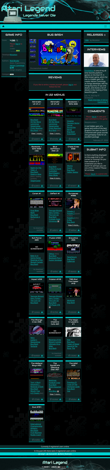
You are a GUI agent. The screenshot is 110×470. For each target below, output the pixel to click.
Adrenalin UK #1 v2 (55, 103)
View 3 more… (73, 225)
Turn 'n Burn (35, 382)
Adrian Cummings (17, 65)
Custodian (53, 171)
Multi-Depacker (55, 387)
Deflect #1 (55, 193)
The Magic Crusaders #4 (73, 322)
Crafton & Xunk (55, 169)
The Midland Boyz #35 (36, 364)
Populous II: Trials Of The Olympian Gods (73, 384)
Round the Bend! (71, 128)
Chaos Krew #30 (73, 148)
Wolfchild (71, 300)
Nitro (33, 338)
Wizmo (70, 166)
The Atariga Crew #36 (36, 321)
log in (18, 44)
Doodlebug (89, 70)
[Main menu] (105, 26)
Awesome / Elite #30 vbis (36, 149)
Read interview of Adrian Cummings (98, 101)
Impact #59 (36, 279)
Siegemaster (36, 126)
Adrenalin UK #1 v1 (36, 103)
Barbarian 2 (35, 217)
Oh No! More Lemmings (36, 123)
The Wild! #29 (73, 364)
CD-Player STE (54, 305)
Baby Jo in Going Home (36, 257)
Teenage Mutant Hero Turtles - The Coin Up (55, 212)
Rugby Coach (36, 435)
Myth (33, 212)
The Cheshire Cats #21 (55, 322)
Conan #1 (36, 193)
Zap (68, 391)
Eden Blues (53, 175)
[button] (42, 52)
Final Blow (35, 210)
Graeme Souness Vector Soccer (73, 123)
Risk (68, 340)
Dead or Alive (36, 174)
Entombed (71, 134)
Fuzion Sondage (55, 260)
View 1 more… (37, 133)
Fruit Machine (36, 432)
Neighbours (72, 257)
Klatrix (69, 168)
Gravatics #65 (73, 239)
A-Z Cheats (35, 393)
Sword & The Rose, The (72, 347)
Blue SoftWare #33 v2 (55, 149)
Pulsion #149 (55, 279)
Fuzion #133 (55, 238)
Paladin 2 (71, 211)
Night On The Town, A (36, 169)
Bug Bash (34, 120)
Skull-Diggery (54, 173)
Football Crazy (54, 382)
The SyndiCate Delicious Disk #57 (55, 366)
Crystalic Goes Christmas (54, 220)
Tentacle (34, 346)
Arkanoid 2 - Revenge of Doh (37, 385)
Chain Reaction (37, 128)
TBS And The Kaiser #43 (73, 281)
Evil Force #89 (36, 239)
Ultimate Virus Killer (54, 345)
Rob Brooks (14, 61)
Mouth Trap (35, 391)
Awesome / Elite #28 (73, 103)
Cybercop (71, 261)
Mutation (13, 54)
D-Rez (69, 220)
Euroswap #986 (73, 194)
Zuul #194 (36, 407)
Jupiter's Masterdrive (35, 341)
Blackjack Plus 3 (55, 258)
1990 (87, 40)
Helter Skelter (72, 172)
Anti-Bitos (53, 391)
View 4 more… (55, 178)
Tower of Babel (73, 344)
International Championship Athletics (36, 426)
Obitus (51, 253)
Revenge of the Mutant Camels (37, 261)
